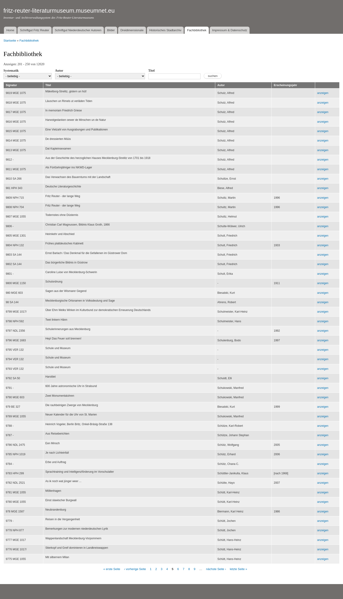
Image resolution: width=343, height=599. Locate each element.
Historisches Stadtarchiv (165, 30)
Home (10, 30)
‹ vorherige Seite (135, 569)
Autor (59, 70)
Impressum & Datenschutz (229, 30)
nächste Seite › (216, 569)
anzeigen (322, 93)
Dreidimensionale (131, 30)
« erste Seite (111, 569)
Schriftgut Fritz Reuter (34, 30)
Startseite (9, 40)
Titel (151, 70)
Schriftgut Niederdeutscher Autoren (78, 30)
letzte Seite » (238, 569)
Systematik (11, 70)
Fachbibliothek (196, 30)
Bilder (111, 30)
